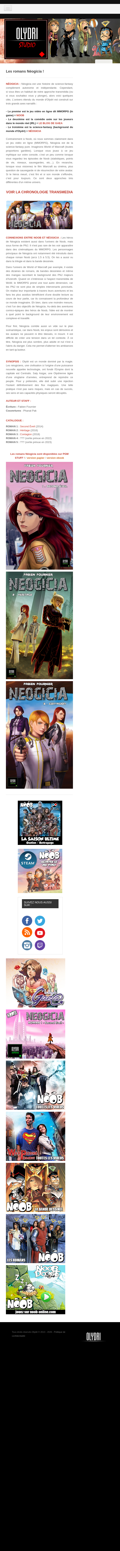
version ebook (55, 457)
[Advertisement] (56, 1373)
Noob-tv (98, 1337)
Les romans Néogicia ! (25, 71)
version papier (35, 457)
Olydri (35, 1332)
